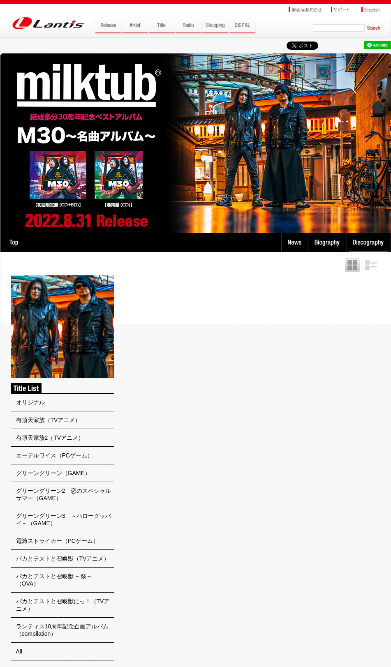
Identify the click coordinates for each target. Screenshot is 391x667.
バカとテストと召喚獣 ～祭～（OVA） (54, 580)
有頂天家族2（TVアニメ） (50, 437)
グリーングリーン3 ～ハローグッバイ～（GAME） (63, 519)
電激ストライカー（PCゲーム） (57, 541)
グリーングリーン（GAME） (53, 473)
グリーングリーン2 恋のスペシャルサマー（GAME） (63, 494)
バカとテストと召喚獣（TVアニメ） (63, 558)
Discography (369, 242)
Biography (328, 242)
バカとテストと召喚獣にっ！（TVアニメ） (63, 605)
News (294, 242)
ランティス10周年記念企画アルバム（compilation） (62, 630)
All (19, 651)
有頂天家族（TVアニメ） (48, 420)
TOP (13, 242)
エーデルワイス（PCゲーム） (54, 455)
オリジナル (30, 402)
